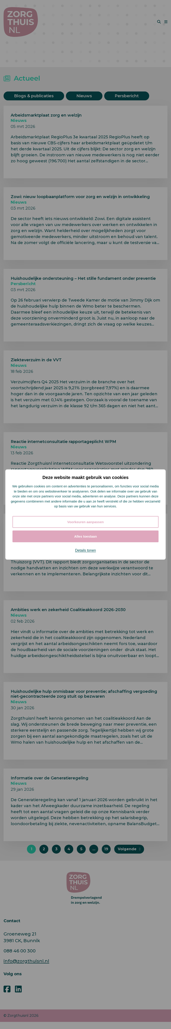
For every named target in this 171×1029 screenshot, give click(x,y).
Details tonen (85, 550)
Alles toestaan (85, 536)
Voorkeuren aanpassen (85, 522)
